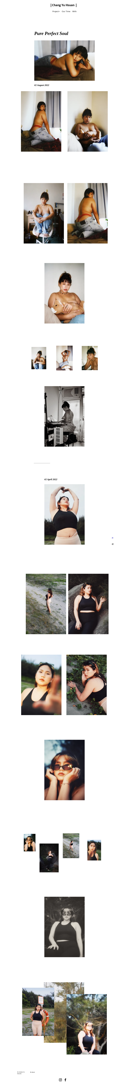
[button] (56, 11)
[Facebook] (65, 1080)
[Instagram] (60, 1080)
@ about (32, 1072)
